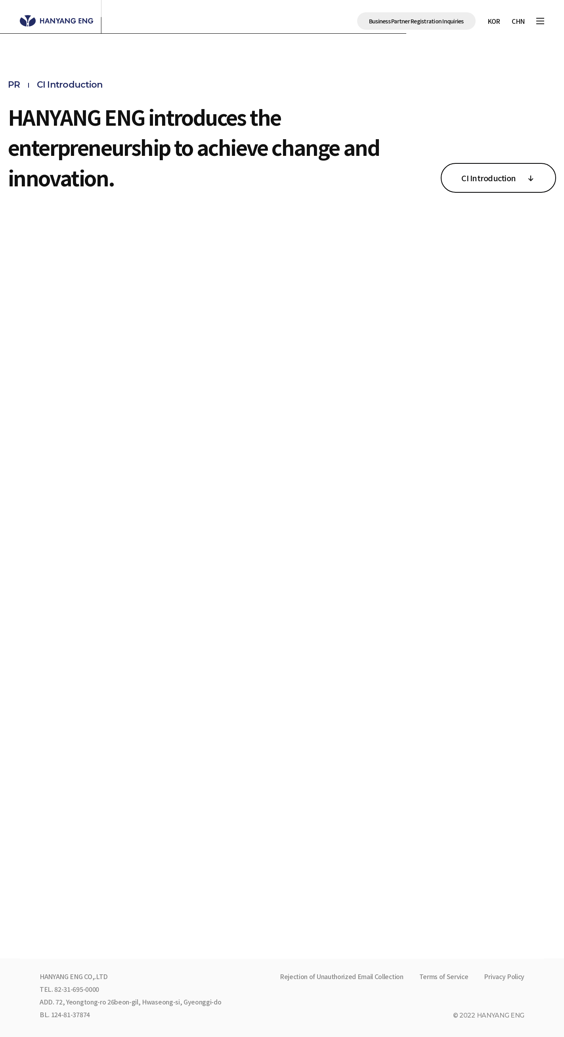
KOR (494, 21)
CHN (518, 21)
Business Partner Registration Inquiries (416, 21)
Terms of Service (443, 976)
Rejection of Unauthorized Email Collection (341, 976)
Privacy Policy (504, 976)
